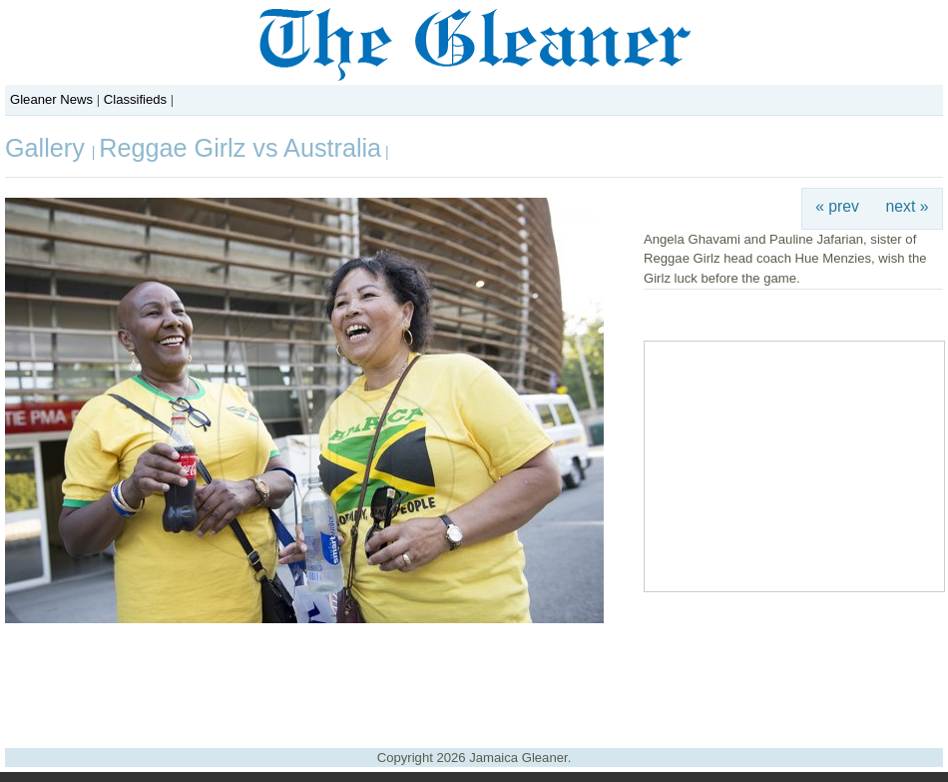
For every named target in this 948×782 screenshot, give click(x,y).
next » (907, 206)
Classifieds (135, 99)
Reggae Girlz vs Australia (240, 148)
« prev (837, 206)
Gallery (48, 148)
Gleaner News (51, 99)
